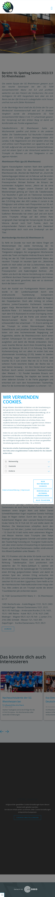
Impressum (25, 490)
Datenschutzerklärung (10, 490)
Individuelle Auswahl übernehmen (43, 493)
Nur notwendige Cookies (43, 483)
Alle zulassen (43, 500)
